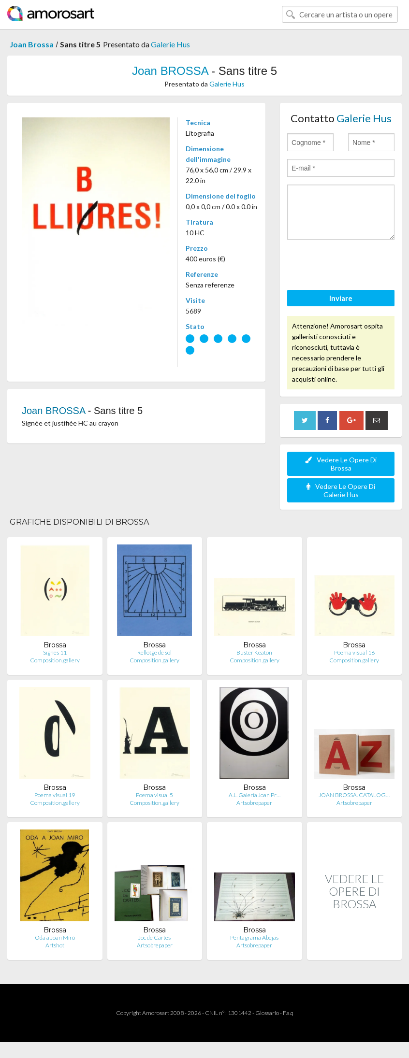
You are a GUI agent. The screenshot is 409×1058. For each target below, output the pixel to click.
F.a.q (288, 1012)
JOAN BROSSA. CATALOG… (354, 795)
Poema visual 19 (54, 795)
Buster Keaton (254, 652)
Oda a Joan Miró (55, 937)
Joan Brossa (32, 44)
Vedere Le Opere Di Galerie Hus (341, 490)
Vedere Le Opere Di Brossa (341, 464)
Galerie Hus (170, 44)
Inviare (340, 298)
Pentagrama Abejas (254, 937)
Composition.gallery (55, 660)
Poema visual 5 (154, 795)
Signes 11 (55, 652)
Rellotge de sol (154, 652)
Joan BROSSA (170, 70)
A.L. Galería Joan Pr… (254, 795)
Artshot (54, 945)
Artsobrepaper (254, 802)
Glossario (267, 1012)
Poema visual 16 (354, 652)
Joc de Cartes (154, 937)
